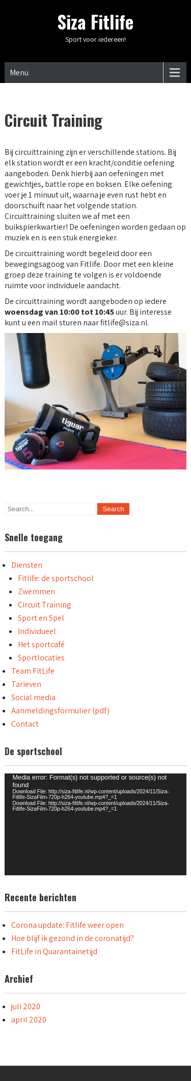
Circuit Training (44, 604)
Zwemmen (36, 591)
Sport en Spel (41, 618)
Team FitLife (32, 671)
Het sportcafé (41, 644)
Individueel (37, 631)
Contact (25, 723)
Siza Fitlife (95, 21)
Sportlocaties (41, 657)
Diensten (26, 565)
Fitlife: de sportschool (56, 578)
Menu (19, 72)
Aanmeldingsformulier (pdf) (60, 710)
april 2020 (28, 1019)
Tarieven (26, 684)
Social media (33, 697)
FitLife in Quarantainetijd (54, 951)
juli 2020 (25, 1006)
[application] (95, 824)
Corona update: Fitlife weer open (67, 925)
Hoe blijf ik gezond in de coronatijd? (72, 938)
